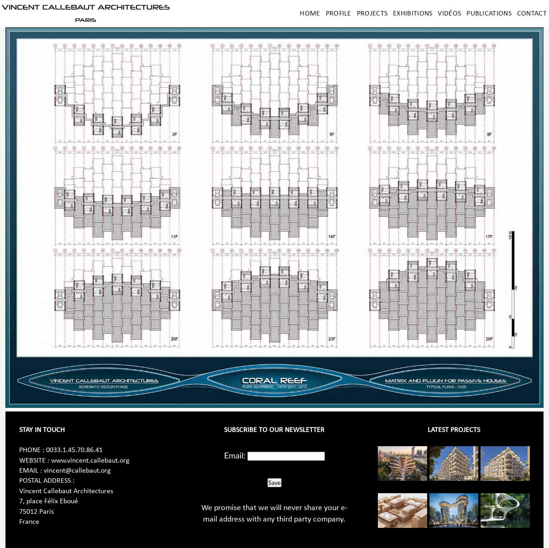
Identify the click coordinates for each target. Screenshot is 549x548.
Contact (532, 13)
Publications (489, 13)
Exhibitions (412, 13)
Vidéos (449, 13)
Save (274, 482)
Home (310, 13)
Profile (338, 13)
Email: (235, 455)
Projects (372, 13)
